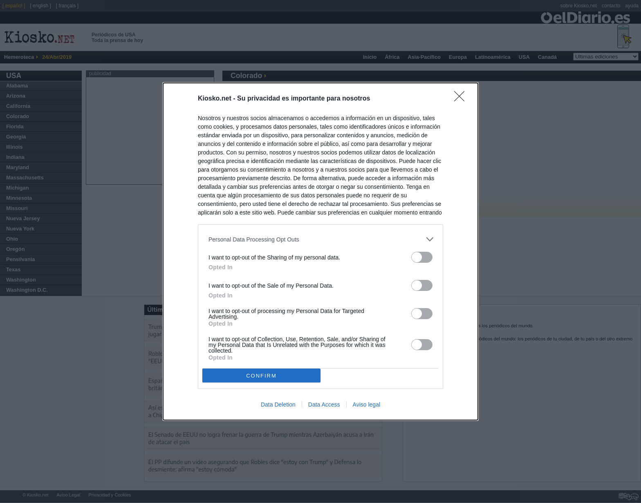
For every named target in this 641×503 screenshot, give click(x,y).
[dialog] (320, 251)
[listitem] (320, 239)
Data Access (324, 404)
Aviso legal (366, 404)
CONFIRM (261, 375)
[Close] (462, 99)
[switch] (422, 257)
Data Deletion (278, 404)
